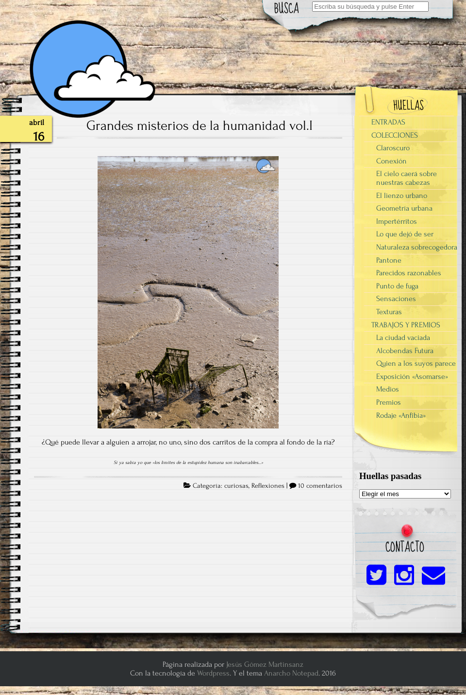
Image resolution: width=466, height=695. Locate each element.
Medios (387, 389)
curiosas (236, 486)
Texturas (389, 311)
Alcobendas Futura (404, 350)
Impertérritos (396, 221)
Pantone (388, 260)
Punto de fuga (397, 286)
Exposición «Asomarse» (412, 376)
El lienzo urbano (401, 195)
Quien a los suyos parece (416, 363)
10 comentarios (320, 486)
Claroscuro (393, 147)
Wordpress (213, 673)
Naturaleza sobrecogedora (416, 247)
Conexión (391, 161)
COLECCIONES (394, 135)
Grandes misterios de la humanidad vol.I (199, 125)
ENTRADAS (388, 122)
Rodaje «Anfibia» (401, 415)
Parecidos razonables (408, 272)
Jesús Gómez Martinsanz (264, 664)
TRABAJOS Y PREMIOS (405, 325)
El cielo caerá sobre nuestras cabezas (406, 178)
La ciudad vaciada (403, 337)
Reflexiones (267, 486)
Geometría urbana (404, 208)
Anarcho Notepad (291, 673)
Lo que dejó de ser (404, 234)
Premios (388, 402)
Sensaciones (396, 298)
